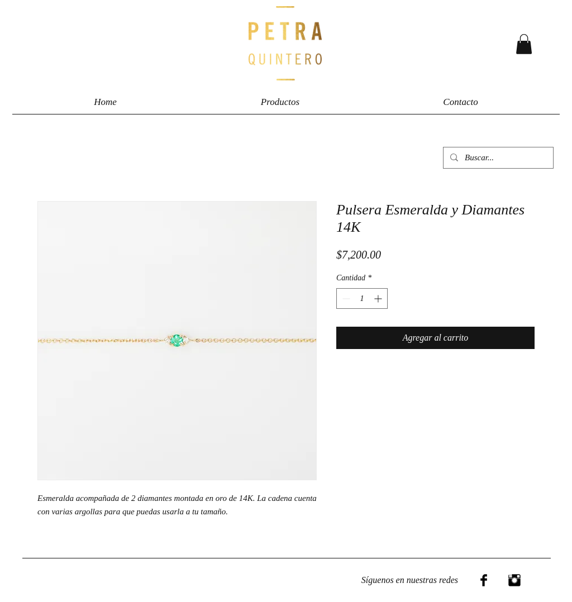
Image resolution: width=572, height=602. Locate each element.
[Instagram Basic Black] (514, 580)
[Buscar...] (497, 157)
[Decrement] (345, 298)
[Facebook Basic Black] (484, 580)
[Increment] (379, 298)
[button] (524, 44)
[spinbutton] (362, 298)
